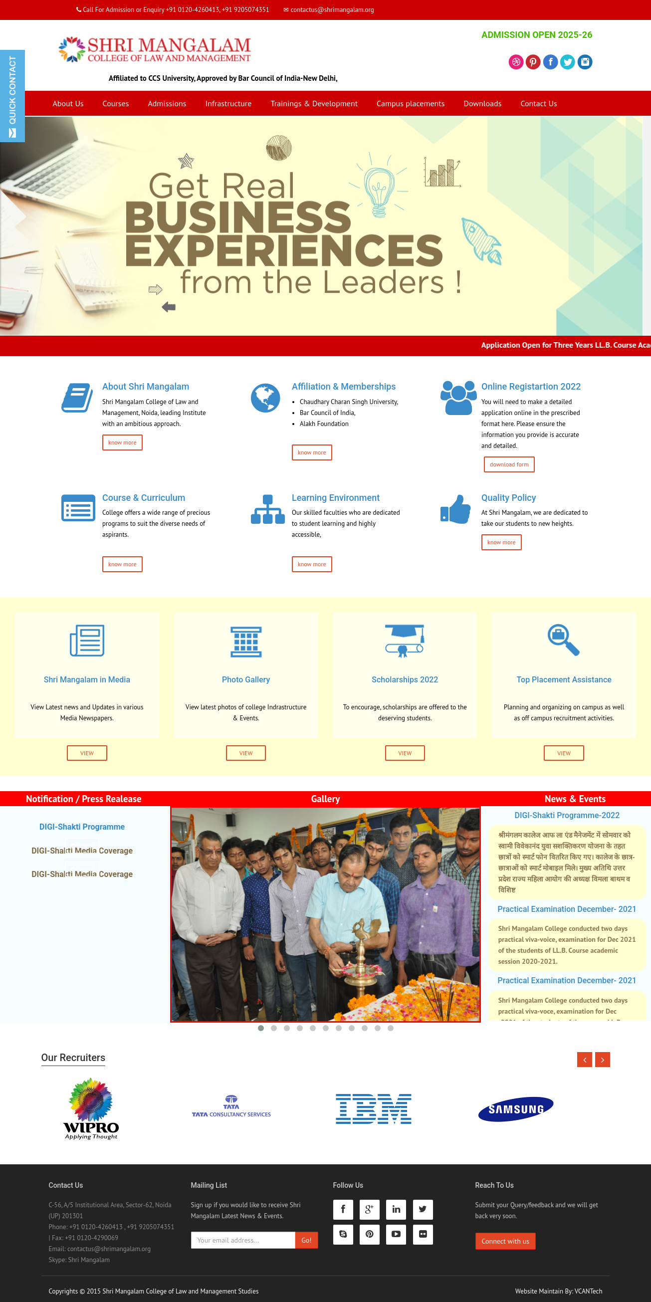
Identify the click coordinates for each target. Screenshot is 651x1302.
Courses (116, 103)
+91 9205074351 (150, 1222)
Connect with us (506, 1236)
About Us (68, 103)
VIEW (87, 753)
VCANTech (588, 1286)
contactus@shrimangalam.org (109, 1244)
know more (122, 442)
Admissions (167, 103)
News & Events (575, 799)
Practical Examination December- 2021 (567, 909)
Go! (306, 1235)
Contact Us (538, 103)
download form (509, 464)
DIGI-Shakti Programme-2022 (567, 815)
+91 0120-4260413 (96, 1222)
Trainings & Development (314, 103)
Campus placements (410, 103)
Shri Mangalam (89, 1255)
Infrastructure (228, 103)
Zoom (82, 845)
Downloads (482, 103)
